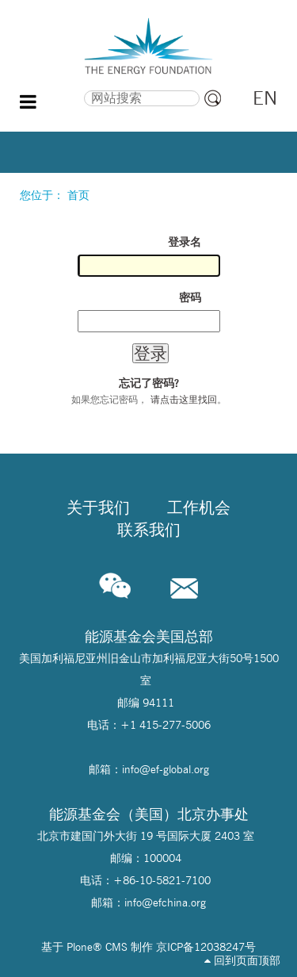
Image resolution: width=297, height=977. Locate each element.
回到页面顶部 (242, 960)
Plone (80, 947)
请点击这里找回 (183, 399)
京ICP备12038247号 (206, 947)
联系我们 (149, 529)
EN (265, 97)
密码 (190, 297)
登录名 (184, 242)
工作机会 (198, 507)
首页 (78, 195)
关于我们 (98, 507)
